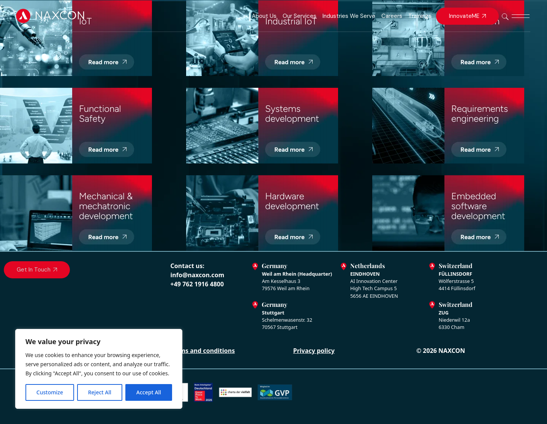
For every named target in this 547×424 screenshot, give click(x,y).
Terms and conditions (202, 350)
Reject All (99, 392)
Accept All (148, 392)
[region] (98, 369)
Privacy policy (314, 350)
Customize (49, 392)
